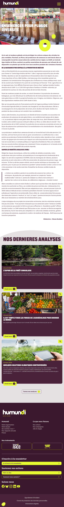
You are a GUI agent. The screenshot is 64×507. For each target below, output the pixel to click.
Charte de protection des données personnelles (32, 501)
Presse (4, 433)
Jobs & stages (37, 429)
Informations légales (32, 504)
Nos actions (36, 425)
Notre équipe (6, 427)
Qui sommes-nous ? (8, 429)
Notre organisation (8, 425)
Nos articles (5, 11)
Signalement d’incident (32, 498)
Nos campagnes (38, 427)
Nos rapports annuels (9, 431)
